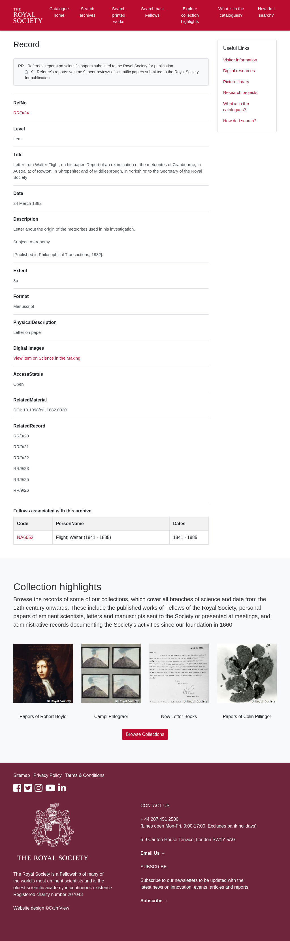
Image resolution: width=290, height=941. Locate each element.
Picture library (236, 81)
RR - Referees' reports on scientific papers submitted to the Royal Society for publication (95, 66)
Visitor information (240, 59)
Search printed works (118, 15)
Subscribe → (154, 900)
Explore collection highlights (190, 15)
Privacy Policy (47, 775)
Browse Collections (145, 734)
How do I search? (266, 12)
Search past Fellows (152, 12)
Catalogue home (59, 12)
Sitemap (21, 775)
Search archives (87, 12)
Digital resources (239, 70)
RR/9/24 (21, 112)
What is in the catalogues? (231, 12)
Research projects (240, 92)
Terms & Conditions (85, 775)
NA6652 (25, 537)
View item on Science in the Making (46, 358)
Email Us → (152, 853)
